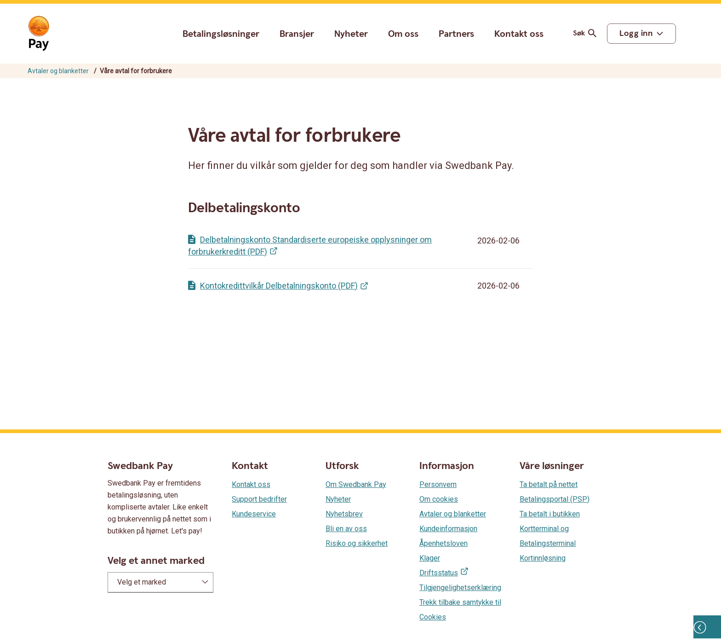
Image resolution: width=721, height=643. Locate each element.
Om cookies (438, 499)
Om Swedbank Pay (356, 484)
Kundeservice (254, 514)
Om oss (403, 34)
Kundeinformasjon (448, 528)
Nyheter (351, 34)
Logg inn (635, 33)
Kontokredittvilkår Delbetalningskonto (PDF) (279, 285)
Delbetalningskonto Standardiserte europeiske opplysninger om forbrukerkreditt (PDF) (310, 245)
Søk (586, 33)
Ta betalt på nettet (549, 484)
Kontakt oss (519, 34)
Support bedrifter (259, 499)
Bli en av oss (346, 528)
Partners (456, 34)
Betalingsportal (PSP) (554, 499)
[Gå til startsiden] (39, 33)
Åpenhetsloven (443, 543)
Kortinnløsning (543, 558)
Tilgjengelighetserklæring (460, 587)
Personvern (438, 484)
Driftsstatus (438, 572)
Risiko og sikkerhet (357, 543)
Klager (429, 558)
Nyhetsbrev (344, 514)
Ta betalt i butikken (550, 514)
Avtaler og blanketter (58, 71)
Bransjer (297, 34)
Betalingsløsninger (221, 34)
